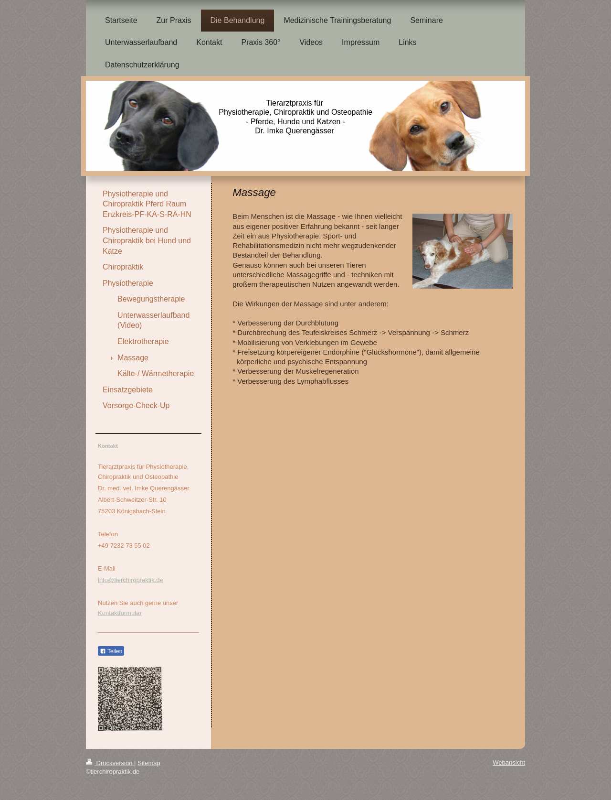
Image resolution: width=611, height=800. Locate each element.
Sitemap (148, 763)
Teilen (111, 651)
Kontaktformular (120, 612)
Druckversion (110, 763)
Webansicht (509, 762)
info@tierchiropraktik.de (130, 580)
